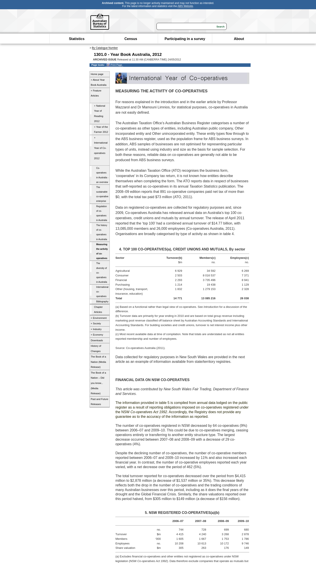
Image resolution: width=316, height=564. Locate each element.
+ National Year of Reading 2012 (99, 113)
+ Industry (96, 329)
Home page (97, 74)
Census (130, 39)
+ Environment (99, 318)
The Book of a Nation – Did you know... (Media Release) (98, 383)
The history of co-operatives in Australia (101, 232)
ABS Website (185, 6)
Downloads (97, 340)
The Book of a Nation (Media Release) (98, 361)
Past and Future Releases (99, 402)
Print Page (114, 65)
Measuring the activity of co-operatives (102, 251)
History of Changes (96, 348)
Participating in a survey (185, 39)
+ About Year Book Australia (99, 82)
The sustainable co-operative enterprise (102, 194)
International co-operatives (102, 292)
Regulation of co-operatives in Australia (101, 213)
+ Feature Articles (96, 93)
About (239, 39)
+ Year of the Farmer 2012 (101, 129)
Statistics (76, 39)
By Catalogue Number (105, 47)
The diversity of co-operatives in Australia (101, 272)
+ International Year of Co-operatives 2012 (101, 148)
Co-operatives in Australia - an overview (102, 175)
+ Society (96, 323)
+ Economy (97, 334)
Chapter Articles (98, 310)
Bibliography (102, 301)
